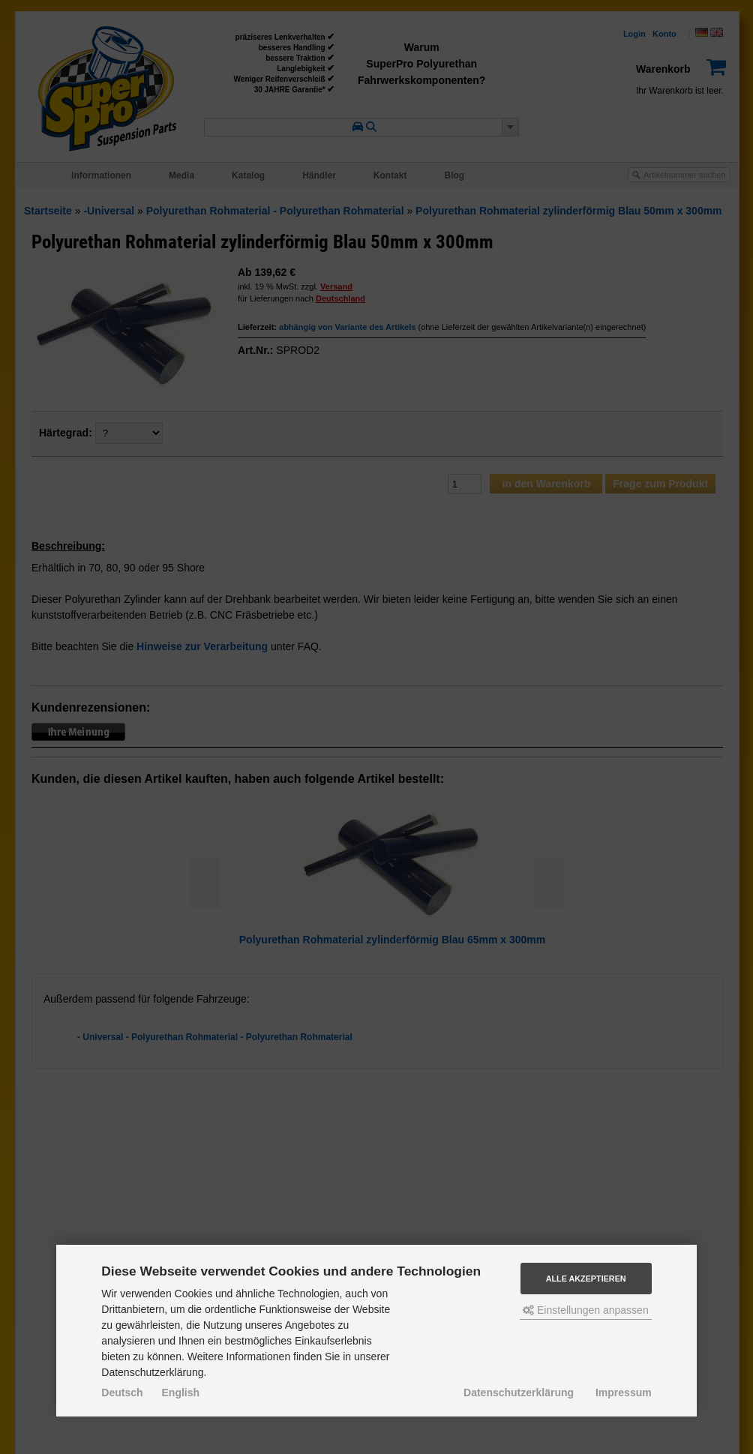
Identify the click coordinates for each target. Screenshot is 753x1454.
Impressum (624, 1393)
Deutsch (121, 1393)
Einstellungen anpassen (586, 1310)
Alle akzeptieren (586, 1278)
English (181, 1393)
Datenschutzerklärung (519, 1393)
